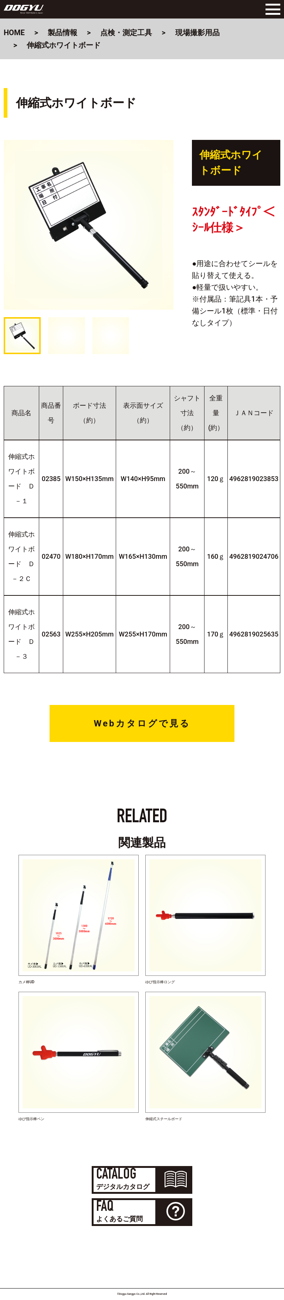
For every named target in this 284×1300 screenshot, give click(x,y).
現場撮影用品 (197, 32)
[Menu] (271, 9)
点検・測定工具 (126, 32)
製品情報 (62, 32)
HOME (14, 32)
